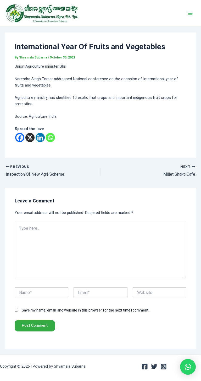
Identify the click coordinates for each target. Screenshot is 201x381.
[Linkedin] (40, 137)
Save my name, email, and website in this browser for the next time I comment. (85, 310)
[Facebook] (19, 137)
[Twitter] (154, 366)
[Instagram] (163, 366)
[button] (188, 367)
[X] (30, 137)
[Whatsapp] (50, 137)
